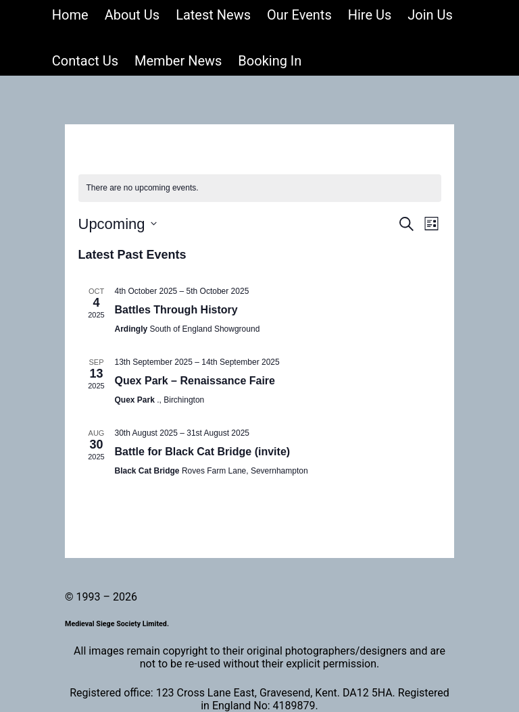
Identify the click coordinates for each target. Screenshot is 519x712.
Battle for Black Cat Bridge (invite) (203, 451)
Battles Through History (176, 309)
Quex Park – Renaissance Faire (195, 380)
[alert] (259, 188)
